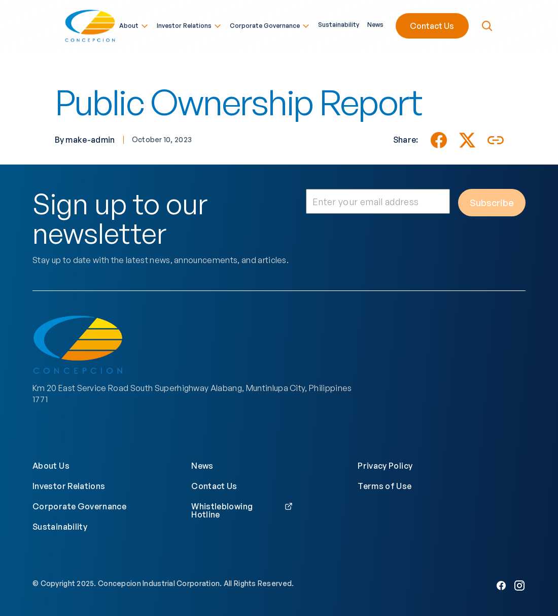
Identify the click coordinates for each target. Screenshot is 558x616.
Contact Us (432, 25)
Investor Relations (189, 25)
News (375, 24)
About (134, 25)
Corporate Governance (270, 25)
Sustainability (338, 24)
